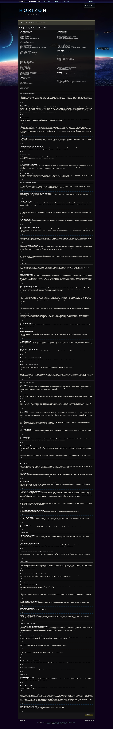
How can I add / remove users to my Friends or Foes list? (68, 52)
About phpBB (37, 680)
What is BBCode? (23, 78)
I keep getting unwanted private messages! (65, 46)
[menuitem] (47, 1)
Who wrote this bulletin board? (63, 79)
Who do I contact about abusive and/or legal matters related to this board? (71, 81)
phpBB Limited (55, 678)
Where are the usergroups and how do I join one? (66, 36)
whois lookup (34, 696)
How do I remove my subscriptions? (64, 69)
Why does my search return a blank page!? (65, 59)
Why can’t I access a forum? (25, 67)
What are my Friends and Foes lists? (64, 51)
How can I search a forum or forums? (64, 57)
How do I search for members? (63, 60)
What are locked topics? (24, 87)
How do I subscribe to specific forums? (64, 68)
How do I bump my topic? (25, 74)
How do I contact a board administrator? (65, 82)
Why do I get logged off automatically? (27, 41)
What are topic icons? (24, 88)
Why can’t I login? (23, 37)
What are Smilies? (23, 81)
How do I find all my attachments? (63, 74)
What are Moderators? (61, 33)
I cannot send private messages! (63, 45)
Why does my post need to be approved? (28, 73)
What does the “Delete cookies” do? (27, 42)
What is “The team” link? (62, 41)
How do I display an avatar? (25, 53)
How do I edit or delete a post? (26, 61)
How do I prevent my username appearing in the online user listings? (33, 47)
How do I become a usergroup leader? (64, 37)
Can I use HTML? (23, 79)
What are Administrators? (62, 32)
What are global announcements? (26, 83)
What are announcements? (25, 84)
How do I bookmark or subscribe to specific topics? (67, 67)
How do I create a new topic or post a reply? (28, 60)
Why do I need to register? (25, 32)
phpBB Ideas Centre (76, 687)
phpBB (74, 222)
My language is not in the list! (25, 51)
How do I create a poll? (24, 63)
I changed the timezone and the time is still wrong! (29, 49)
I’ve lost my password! (24, 39)
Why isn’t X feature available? (63, 80)
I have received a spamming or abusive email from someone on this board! (71, 47)
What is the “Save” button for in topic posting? (29, 72)
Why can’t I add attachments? (25, 68)
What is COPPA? (23, 33)
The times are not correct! (25, 48)
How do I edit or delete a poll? (25, 66)
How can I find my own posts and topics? (65, 61)
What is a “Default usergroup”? (63, 39)
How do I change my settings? (26, 46)
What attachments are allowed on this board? (66, 73)
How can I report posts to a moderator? (27, 71)
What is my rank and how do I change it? (28, 54)
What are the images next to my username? (28, 52)
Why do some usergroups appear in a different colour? (67, 38)
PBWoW (40, 722)
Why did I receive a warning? (25, 69)
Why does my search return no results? (64, 58)
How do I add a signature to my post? (27, 62)
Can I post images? (23, 82)
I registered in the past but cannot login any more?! (29, 38)
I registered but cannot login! (25, 36)
